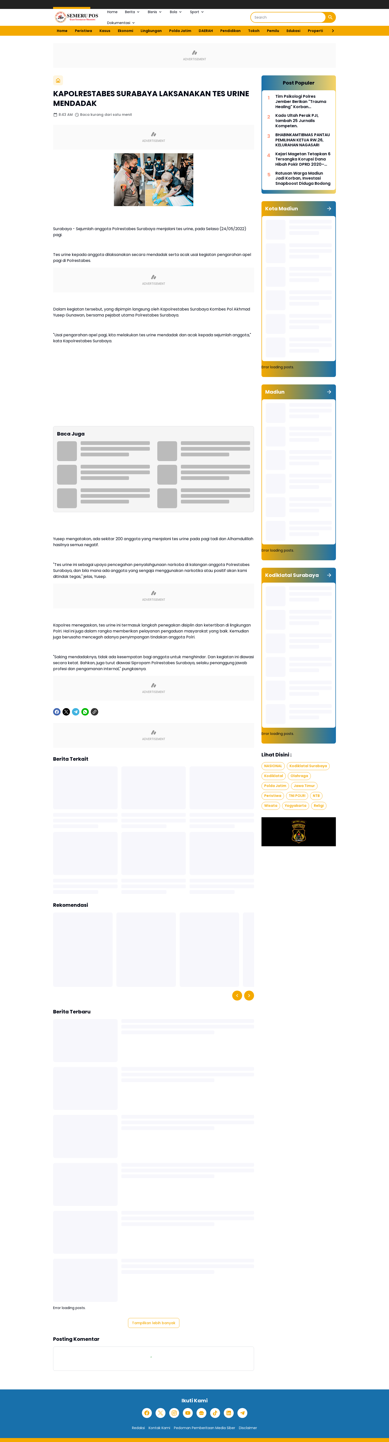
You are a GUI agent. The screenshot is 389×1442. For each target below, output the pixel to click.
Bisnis (155, 11)
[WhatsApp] (85, 712)
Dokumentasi (121, 22)
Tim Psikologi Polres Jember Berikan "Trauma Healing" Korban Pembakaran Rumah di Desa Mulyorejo (300, 101)
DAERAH (206, 30)
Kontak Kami (159, 1427)
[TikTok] (215, 1413)
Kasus (104, 30)
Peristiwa (83, 30)
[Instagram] (174, 1413)
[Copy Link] (94, 712)
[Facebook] (57, 712)
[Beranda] (58, 80)
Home (112, 11)
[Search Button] (330, 17)
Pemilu (273, 30)
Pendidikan (230, 30)
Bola (176, 11)
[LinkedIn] (229, 1413)
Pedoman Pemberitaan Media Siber (204, 1427)
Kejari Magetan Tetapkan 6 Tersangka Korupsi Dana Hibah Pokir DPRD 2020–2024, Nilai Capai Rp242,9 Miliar (302, 159)
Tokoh (253, 30)
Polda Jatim (180, 30)
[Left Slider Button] (237, 996)
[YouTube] (188, 1413)
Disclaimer (248, 1427)
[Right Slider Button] (331, 31)
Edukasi (293, 30)
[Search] (288, 17)
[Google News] (201, 1413)
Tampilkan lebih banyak (153, 1322)
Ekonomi (125, 30)
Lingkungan (151, 30)
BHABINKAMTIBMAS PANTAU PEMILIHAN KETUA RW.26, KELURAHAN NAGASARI (302, 140)
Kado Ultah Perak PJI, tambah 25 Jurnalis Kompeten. (297, 120)
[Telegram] (75, 712)
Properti (315, 30)
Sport (197, 11)
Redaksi (138, 1427)
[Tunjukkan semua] (329, 209)
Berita (132, 11)
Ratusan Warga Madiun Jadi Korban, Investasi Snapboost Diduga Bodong (302, 178)
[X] (66, 712)
